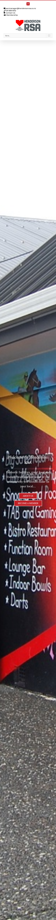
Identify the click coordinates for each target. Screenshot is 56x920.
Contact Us (9, 13)
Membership (11, 15)
